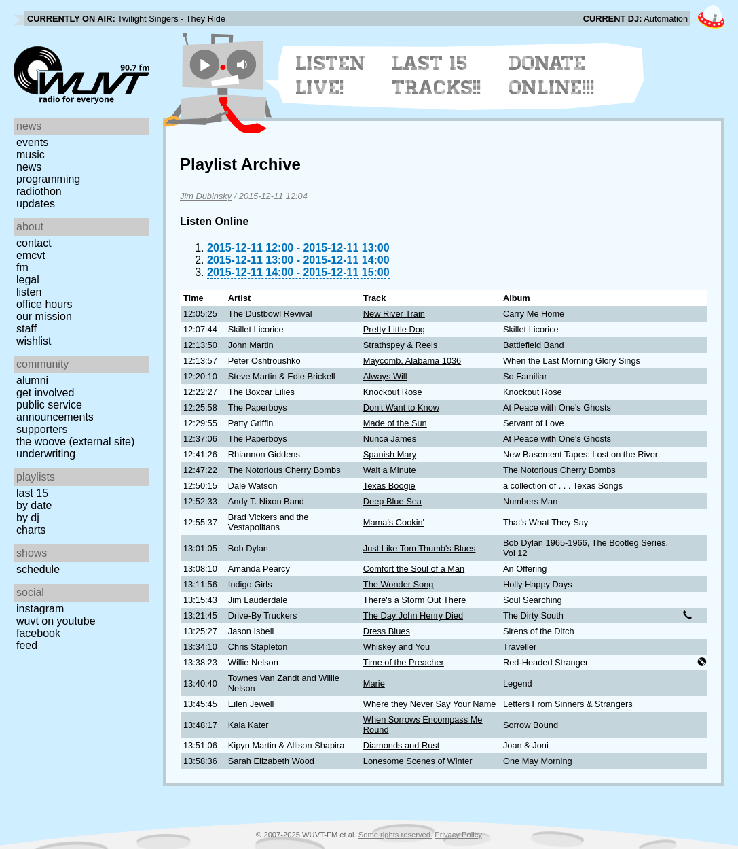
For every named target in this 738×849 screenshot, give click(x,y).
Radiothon (39, 191)
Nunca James (389, 439)
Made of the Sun (395, 423)
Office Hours (44, 304)
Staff (26, 328)
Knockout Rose (392, 392)
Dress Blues (386, 631)
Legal (27, 279)
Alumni (32, 380)
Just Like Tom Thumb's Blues (419, 548)
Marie (374, 683)
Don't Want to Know (401, 407)
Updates (35, 203)
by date (34, 505)
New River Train (394, 314)
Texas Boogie (389, 486)
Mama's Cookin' (393, 522)
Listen (28, 292)
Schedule (38, 569)
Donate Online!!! (552, 75)
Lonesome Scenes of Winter (418, 761)
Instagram (40, 608)
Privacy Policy (458, 835)
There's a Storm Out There (414, 600)
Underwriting (45, 454)
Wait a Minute (389, 470)
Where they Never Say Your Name (429, 704)
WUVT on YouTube (56, 621)
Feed (26, 645)
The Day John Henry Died (413, 615)
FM (22, 267)
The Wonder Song (398, 584)
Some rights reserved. (395, 835)
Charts (31, 530)
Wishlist (34, 341)
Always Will (385, 376)
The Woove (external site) (75, 441)
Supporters (42, 429)
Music (30, 154)
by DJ (27, 517)
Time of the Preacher (403, 662)
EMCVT (30, 255)
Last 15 (32, 493)
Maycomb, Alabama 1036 (412, 361)
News (28, 167)
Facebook (38, 633)
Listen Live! (331, 75)
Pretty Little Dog (394, 329)
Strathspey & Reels (400, 345)
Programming (48, 179)
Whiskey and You (396, 647)
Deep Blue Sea (392, 501)
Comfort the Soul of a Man (413, 569)
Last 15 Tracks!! (436, 75)
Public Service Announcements (55, 411)
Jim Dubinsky (206, 196)
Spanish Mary (389, 454)
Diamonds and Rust (401, 745)
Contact (34, 243)
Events (32, 142)
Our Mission (44, 316)
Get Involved (45, 392)
